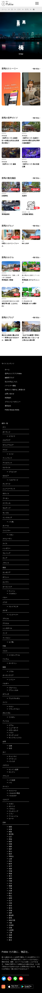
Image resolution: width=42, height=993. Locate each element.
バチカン (11, 809)
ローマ (10, 818)
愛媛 (9, 886)
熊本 (9, 854)
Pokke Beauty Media (12, 410)
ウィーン (11, 591)
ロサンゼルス (12, 730)
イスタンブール (13, 655)
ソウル (10, 671)
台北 (9, 748)
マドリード (12, 791)
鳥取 (9, 832)
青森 (9, 873)
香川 (9, 876)
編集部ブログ (9, 377)
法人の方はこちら (11, 381)
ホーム (4, 9)
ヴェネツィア (12, 811)
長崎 (9, 935)
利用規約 (8, 398)
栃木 (9, 893)
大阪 (9, 923)
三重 (9, 932)
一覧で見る (35, 68)
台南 (9, 746)
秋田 (9, 841)
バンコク (11, 761)
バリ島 (10, 522)
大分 (9, 883)
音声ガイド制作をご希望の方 (15, 390)
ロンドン (11, 772)
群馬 (26, 9)
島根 (9, 937)
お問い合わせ (9, 394)
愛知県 (10, 915)
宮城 (9, 871)
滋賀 (9, 868)
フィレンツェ (12, 816)
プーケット (12, 759)
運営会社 (8, 406)
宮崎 (9, 844)
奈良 (9, 905)
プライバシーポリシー (12, 402)
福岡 (9, 878)
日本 (19, 9)
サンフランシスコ (14, 737)
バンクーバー (12, 615)
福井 (9, 849)
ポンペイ (11, 806)
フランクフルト (13, 709)
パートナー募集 (10, 386)
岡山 (9, 896)
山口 (9, 836)
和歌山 (10, 856)
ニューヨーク (12, 728)
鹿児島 (10, 834)
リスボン (11, 717)
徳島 (9, 827)
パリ (9, 782)
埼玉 (9, 861)
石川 (9, 900)
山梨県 (10, 930)
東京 (9, 940)
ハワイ (10, 733)
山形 (9, 859)
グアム (10, 725)
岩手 (9, 866)
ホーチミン (12, 663)
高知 (9, 839)
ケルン (10, 706)
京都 (9, 928)
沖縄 (9, 881)
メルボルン (12, 593)
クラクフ (11, 436)
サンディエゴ (12, 735)
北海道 (10, 925)
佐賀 (9, 829)
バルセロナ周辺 (13, 793)
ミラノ (10, 814)
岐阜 (9, 864)
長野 (9, 913)
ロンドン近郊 (12, 769)
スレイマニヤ (12, 606)
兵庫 (9, 891)
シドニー (11, 679)
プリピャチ (12, 472)
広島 (9, 903)
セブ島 (10, 642)
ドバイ (10, 454)
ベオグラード (12, 480)
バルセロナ (12, 796)
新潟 (9, 908)
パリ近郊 (11, 780)
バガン (10, 535)
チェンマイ (12, 756)
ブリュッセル (12, 690)
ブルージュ (12, 688)
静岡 (9, 898)
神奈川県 (11, 920)
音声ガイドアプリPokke (13, 373)
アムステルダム (13, 698)
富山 (9, 851)
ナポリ (10, 804)
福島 (9, 846)
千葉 (9, 888)
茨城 (9, 910)
